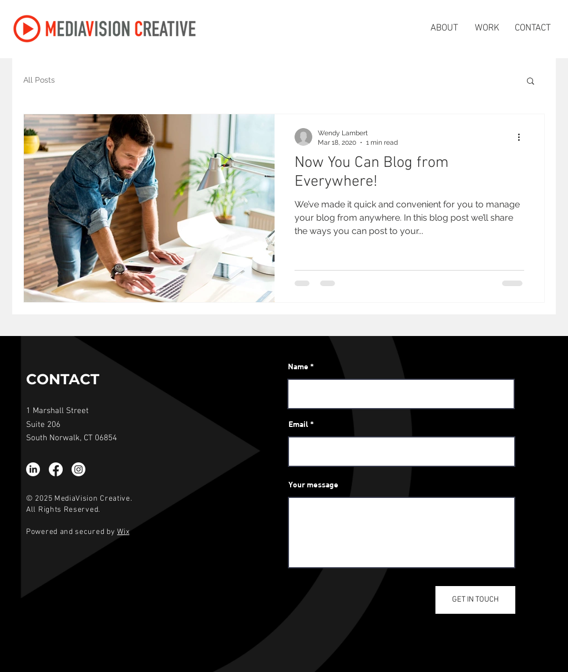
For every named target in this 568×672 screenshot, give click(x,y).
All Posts (39, 79)
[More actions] (522, 137)
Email (298, 424)
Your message (313, 484)
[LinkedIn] (33, 469)
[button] (530, 82)
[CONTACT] (532, 29)
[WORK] (487, 29)
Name (298, 366)
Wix (123, 532)
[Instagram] (78, 469)
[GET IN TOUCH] (475, 600)
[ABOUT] (444, 29)
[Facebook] (56, 469)
